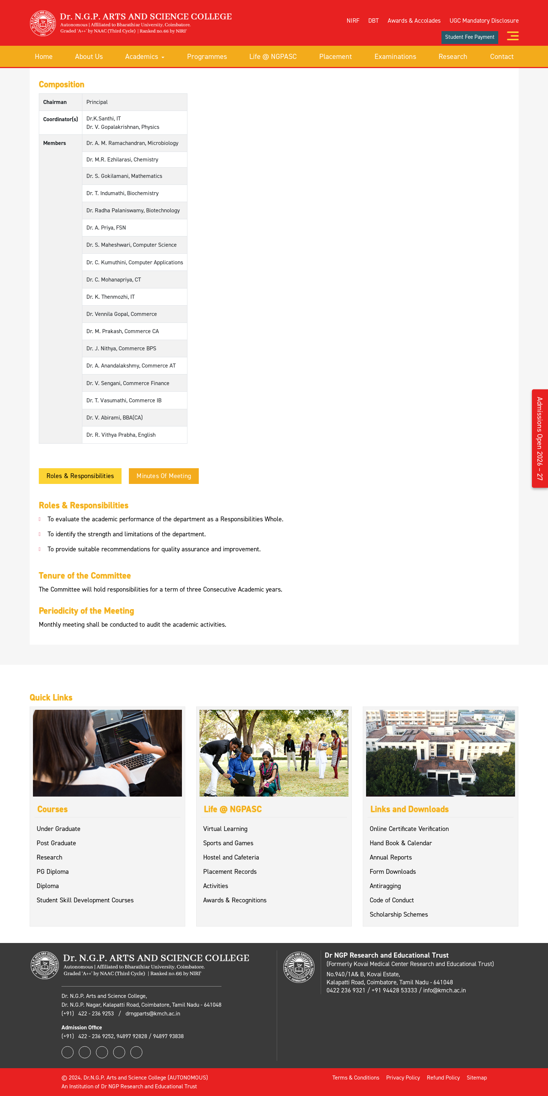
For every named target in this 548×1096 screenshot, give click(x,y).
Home (44, 56)
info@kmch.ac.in (444, 990)
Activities (215, 885)
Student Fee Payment (470, 37)
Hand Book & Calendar (401, 843)
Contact (502, 56)
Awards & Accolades (414, 20)
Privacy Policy (403, 1077)
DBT (373, 20)
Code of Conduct (392, 900)
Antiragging (385, 885)
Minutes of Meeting (164, 475)
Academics (144, 56)
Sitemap (477, 1077)
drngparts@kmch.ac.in (153, 1013)
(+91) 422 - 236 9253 (88, 1013)
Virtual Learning (225, 828)
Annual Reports (391, 857)
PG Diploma (53, 871)
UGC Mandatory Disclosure (484, 20)
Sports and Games (228, 843)
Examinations (395, 56)
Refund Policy (443, 1077)
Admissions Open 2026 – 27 (540, 438)
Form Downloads (393, 871)
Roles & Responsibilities (80, 475)
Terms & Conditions (355, 1077)
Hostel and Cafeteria (231, 857)
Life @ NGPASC (273, 56)
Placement (335, 56)
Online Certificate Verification (409, 828)
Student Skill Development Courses (85, 900)
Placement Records (230, 871)
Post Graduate (56, 843)
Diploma (48, 885)
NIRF (353, 20)
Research (453, 56)
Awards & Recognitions (234, 900)
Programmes (207, 56)
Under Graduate (59, 828)
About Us (89, 56)
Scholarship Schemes (399, 914)
